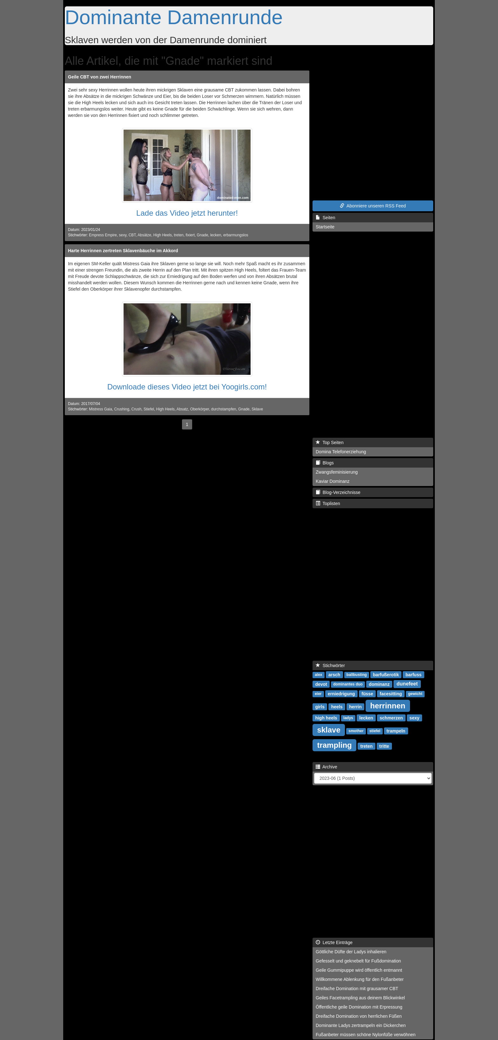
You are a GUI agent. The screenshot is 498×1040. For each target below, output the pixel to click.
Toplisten (328, 503)
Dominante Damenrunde (174, 17)
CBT (132, 235)
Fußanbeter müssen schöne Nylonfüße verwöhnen (365, 1034)
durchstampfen (223, 409)
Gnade (202, 235)
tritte (384, 745)
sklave (328, 729)
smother (355, 731)
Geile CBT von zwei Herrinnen (99, 76)
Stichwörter (330, 665)
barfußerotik (386, 674)
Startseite (325, 226)
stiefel (374, 731)
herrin (355, 706)
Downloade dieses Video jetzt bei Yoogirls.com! (187, 386)
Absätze (144, 235)
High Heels (162, 235)
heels (337, 706)
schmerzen (391, 717)
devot (321, 683)
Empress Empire (103, 235)
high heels (326, 717)
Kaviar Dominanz (333, 481)
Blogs (325, 462)
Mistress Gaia (100, 409)
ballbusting (357, 674)
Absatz (182, 409)
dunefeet (407, 683)
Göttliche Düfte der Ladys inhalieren (351, 951)
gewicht (415, 694)
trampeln (396, 730)
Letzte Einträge (334, 942)
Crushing (121, 409)
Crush (136, 409)
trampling (334, 744)
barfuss (414, 674)
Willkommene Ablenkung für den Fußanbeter (360, 979)
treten (179, 235)
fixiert (190, 235)
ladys (348, 718)
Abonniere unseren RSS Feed (373, 205)
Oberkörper (199, 409)
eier (318, 694)
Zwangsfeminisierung (337, 472)
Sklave (257, 409)
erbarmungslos (235, 235)
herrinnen (387, 705)
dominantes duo (348, 684)
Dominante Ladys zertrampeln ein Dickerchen (361, 1025)
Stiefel (149, 409)
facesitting (391, 693)
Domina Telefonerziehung (341, 451)
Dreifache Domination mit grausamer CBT (357, 988)
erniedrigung (341, 693)
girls (320, 706)
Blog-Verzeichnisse (338, 492)
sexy (123, 235)
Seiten (325, 217)
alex (318, 674)
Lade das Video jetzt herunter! (187, 213)
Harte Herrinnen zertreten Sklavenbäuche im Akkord (123, 250)
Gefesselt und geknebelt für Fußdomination (358, 960)
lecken (215, 235)
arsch (334, 674)
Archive (326, 766)
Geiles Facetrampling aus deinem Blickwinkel (360, 997)
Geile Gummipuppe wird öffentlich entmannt (359, 970)
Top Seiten (330, 442)
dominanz (379, 683)
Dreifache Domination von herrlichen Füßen (359, 1016)
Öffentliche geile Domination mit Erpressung (359, 1007)
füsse (367, 693)
